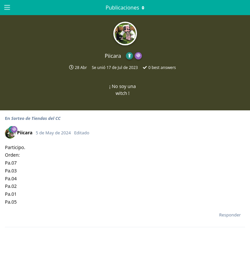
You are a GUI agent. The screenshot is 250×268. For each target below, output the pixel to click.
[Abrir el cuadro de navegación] (6, 7)
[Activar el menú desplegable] (125, 7)
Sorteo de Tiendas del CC (36, 118)
